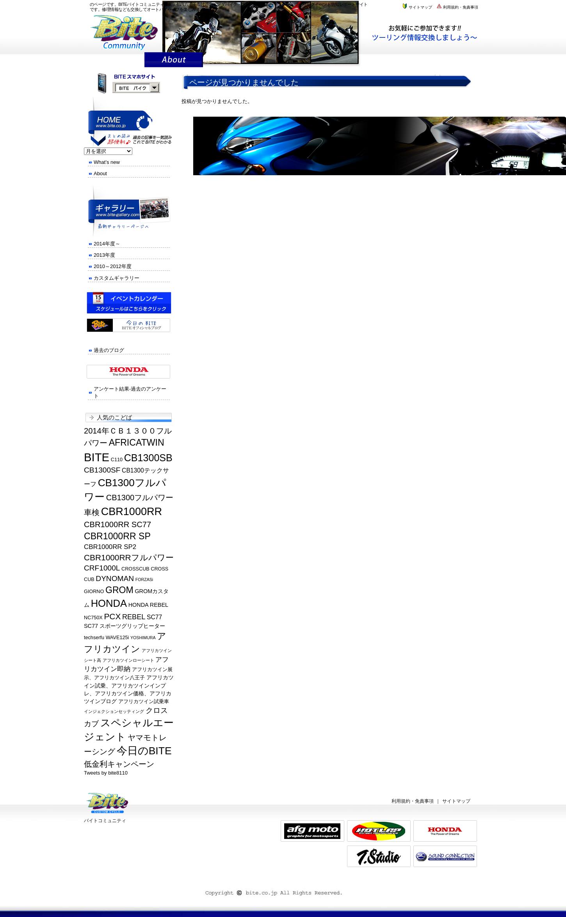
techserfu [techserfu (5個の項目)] (94, 637)
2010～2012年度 (113, 266)
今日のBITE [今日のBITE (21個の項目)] (144, 751)
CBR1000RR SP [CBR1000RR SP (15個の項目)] (117, 536)
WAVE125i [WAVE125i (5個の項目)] (117, 637)
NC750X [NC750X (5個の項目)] (93, 617)
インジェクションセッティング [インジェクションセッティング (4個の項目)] (114, 711)
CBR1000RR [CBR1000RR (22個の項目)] (131, 511)
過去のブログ (109, 350)
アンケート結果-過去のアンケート (130, 392)
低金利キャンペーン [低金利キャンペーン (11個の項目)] (119, 764)
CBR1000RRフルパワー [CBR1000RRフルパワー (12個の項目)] (129, 557)
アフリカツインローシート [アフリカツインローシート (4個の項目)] (128, 660)
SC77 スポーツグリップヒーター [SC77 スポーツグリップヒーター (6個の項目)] (124, 626)
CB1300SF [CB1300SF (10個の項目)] (102, 470)
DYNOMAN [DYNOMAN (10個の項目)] (115, 578)
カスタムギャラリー (116, 278)
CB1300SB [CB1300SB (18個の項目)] (148, 457)
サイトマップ (417, 7)
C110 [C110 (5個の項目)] (117, 459)
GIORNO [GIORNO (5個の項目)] (94, 591)
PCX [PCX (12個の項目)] (112, 616)
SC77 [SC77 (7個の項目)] (154, 617)
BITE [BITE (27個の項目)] (96, 457)
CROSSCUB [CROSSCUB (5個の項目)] (135, 569)
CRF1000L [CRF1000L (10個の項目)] (102, 568)
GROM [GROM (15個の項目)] (119, 590)
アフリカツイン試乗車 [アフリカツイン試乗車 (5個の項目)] (143, 701)
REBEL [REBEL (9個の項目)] (133, 617)
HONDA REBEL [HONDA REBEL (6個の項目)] (148, 605)
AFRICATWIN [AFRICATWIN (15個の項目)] (136, 442)
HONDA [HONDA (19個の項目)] (109, 603)
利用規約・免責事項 (457, 7)
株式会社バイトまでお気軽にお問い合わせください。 (428, 32)
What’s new (107, 162)
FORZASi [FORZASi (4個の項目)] (144, 579)
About (100, 173)
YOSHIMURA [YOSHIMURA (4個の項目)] (143, 637)
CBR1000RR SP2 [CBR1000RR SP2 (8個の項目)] (110, 547)
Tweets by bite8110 (106, 773)
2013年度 (104, 255)
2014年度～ (107, 244)
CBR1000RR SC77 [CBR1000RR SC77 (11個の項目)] (117, 524)
